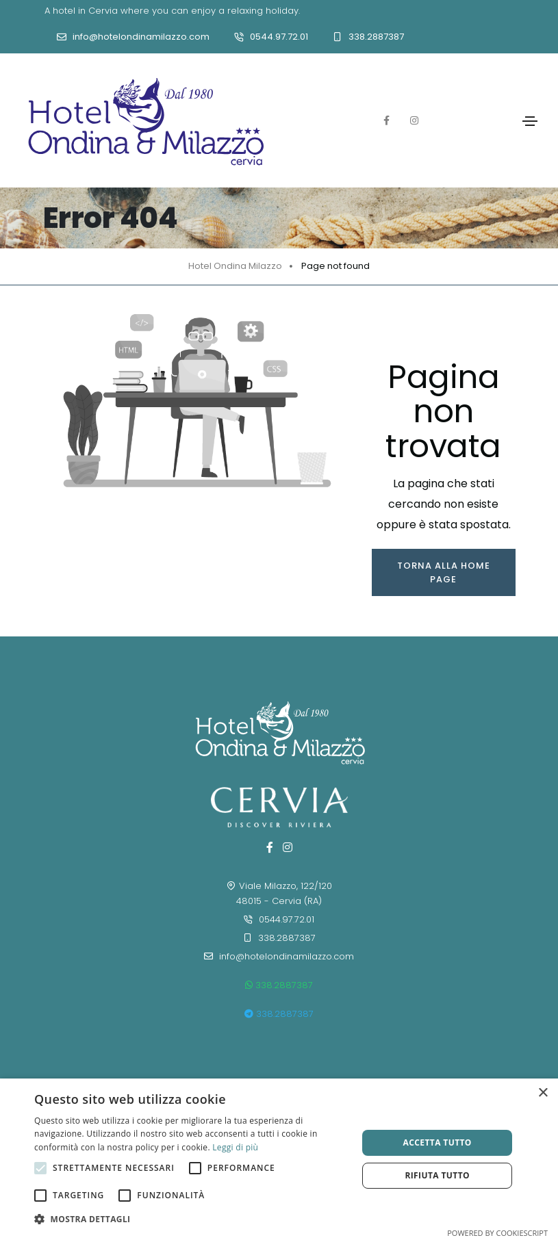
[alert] (279, 1159)
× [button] (542, 1093)
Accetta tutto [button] (437, 1142)
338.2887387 (376, 36)
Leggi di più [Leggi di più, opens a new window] (235, 1147)
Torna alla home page (443, 572)
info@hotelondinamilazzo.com (141, 36)
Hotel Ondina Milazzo (235, 265)
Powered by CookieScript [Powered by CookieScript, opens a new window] (497, 1233)
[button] (191, 1219)
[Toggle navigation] (529, 121)
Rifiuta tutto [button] (437, 1175)
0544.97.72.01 (279, 36)
